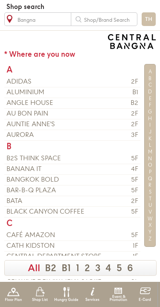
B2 (50, 268)
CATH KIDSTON (30, 246)
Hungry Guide (65, 294)
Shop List (39, 294)
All (34, 268)
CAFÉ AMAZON (30, 235)
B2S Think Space (33, 159)
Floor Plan (13, 294)
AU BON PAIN (27, 114)
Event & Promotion (118, 294)
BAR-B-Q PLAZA (31, 190)
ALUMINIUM (25, 92)
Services (92, 294)
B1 (66, 268)
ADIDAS (19, 82)
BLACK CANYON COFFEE (45, 212)
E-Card (144, 294)
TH (148, 19)
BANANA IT (23, 169)
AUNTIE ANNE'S (30, 124)
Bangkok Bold (32, 180)
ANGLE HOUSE (29, 103)
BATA (14, 201)
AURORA (20, 135)
